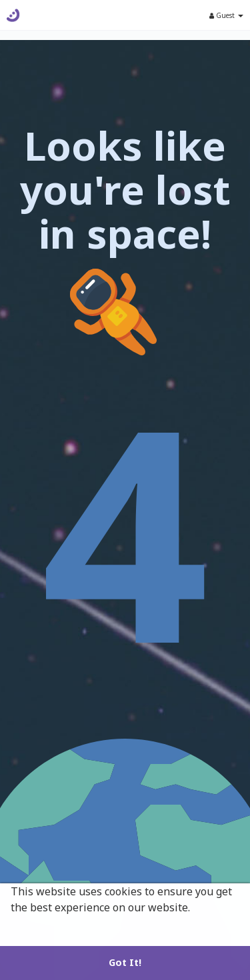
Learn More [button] (42, 925)
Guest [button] (226, 15)
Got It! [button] (125, 962)
